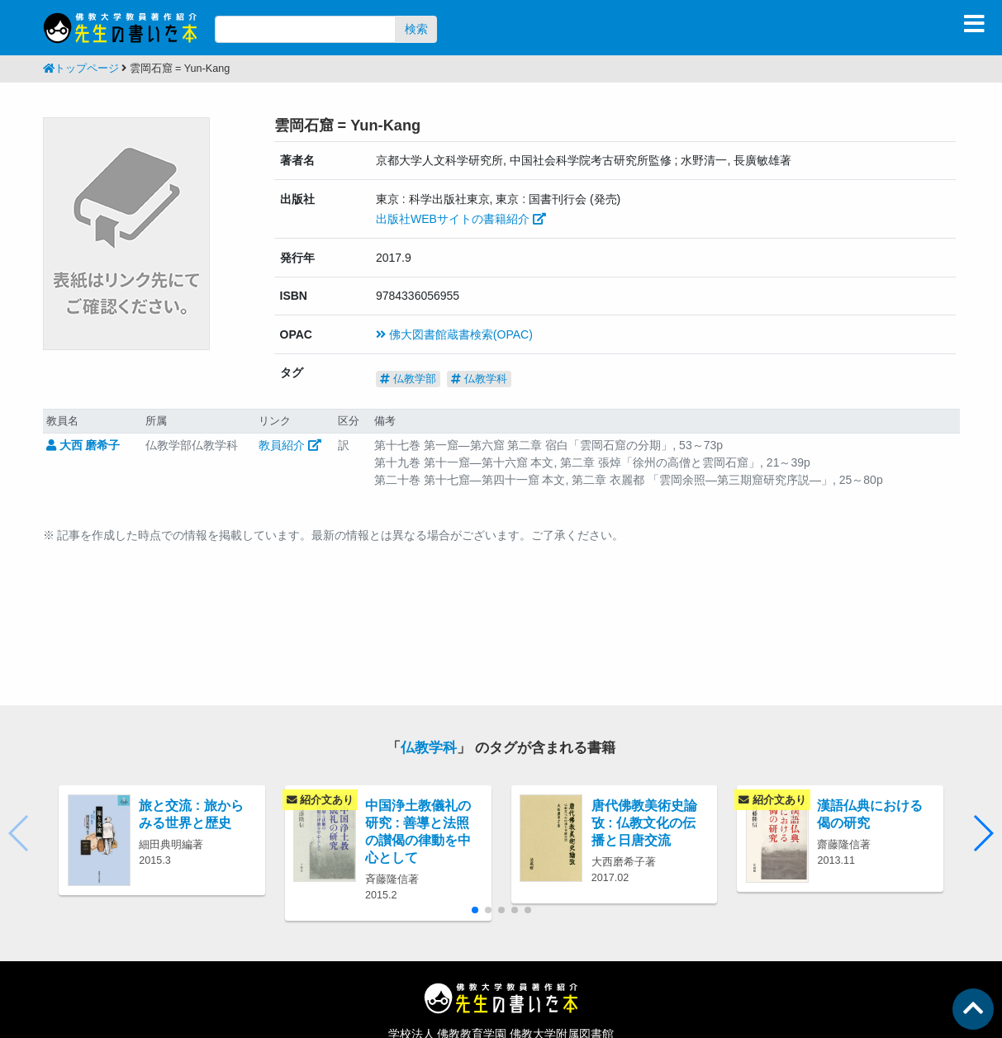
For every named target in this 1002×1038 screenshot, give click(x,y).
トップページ (81, 68)
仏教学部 (408, 378)
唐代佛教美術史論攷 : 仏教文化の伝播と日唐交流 (644, 822)
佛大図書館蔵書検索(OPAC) (454, 334)
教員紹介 (290, 445)
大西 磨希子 (83, 445)
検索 (416, 29)
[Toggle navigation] (974, 24)
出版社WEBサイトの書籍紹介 (461, 218)
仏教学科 (479, 378)
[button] (982, 833)
